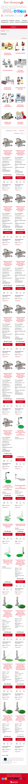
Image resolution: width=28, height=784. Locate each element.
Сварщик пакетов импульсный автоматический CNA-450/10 (20, 319)
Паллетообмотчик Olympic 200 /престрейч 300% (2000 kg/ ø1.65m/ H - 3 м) (7, 718)
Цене (15, 130)
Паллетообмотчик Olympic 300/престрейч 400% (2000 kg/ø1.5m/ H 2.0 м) (7, 666)
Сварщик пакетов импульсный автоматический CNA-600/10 (7, 263)
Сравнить (7, 181)
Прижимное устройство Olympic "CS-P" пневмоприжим (20, 432)
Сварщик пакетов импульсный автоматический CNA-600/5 (20, 263)
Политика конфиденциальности (14, 776)
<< (2, 759)
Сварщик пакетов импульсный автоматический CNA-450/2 (7, 432)
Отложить (11, 181)
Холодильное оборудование (7, 88)
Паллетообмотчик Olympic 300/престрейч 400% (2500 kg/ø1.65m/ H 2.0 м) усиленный (20, 666)
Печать (25, 38)
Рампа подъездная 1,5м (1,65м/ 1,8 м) (20, 524)
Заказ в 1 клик (4, 182)
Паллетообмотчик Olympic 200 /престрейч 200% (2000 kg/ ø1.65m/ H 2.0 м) (20, 718)
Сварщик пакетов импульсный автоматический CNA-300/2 (7, 152)
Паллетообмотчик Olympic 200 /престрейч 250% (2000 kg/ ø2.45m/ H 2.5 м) (20, 613)
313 (14, 762)
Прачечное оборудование (20, 105)
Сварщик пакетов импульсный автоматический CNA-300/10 (20, 152)
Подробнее (5, 189)
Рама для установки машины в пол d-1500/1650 (7, 525)
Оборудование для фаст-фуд (20, 88)
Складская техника (11, 21)
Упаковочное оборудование (5, 21)
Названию (21, 130)
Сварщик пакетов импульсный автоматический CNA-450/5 (20, 375)
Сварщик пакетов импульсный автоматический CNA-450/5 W (7, 375)
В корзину (7, 177)
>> (16, 762)
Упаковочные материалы (7, 122)
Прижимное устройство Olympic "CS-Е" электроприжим (8, 487)
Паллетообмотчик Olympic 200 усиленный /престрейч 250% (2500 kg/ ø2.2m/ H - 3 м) (8, 614)
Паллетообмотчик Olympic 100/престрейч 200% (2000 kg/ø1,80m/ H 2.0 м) (20, 562)
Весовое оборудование (7, 105)
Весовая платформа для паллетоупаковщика (20, 487)
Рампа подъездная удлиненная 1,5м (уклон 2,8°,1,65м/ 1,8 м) (8, 562)
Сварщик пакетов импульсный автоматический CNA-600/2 (7, 319)
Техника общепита (17, 21)
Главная (3, 30)
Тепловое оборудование (20, 71)
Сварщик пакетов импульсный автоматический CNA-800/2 (7, 208)
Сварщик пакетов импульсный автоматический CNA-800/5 (20, 208)
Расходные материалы (20, 122)
